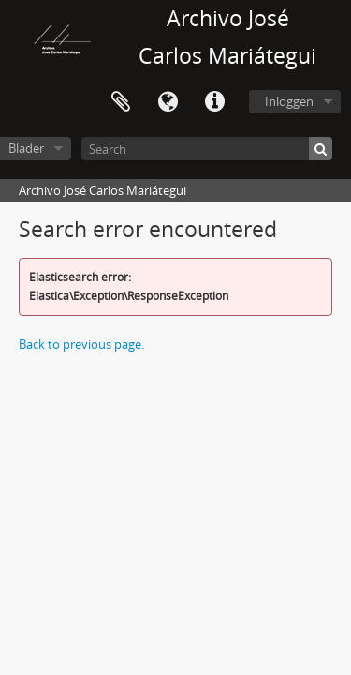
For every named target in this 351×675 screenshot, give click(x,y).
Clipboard (120, 102)
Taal (167, 102)
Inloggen (289, 101)
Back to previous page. (81, 344)
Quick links (214, 102)
